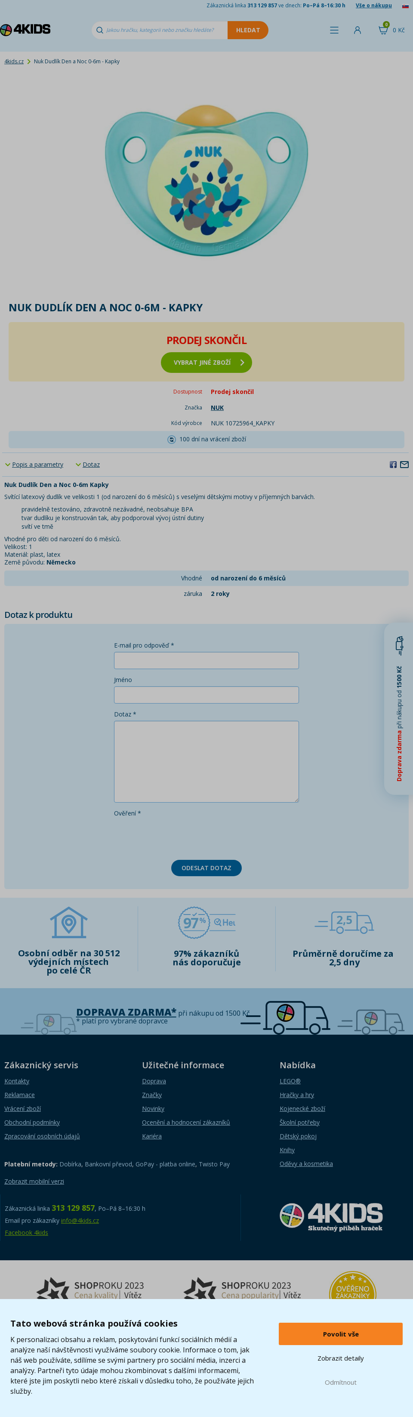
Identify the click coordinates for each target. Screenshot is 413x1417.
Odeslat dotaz (206, 868)
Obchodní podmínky (32, 1122)
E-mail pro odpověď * (144, 645)
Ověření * (127, 813)
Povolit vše (341, 1334)
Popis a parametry (37, 464)
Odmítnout (341, 1382)
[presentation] (179, 836)
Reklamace (19, 1095)
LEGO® (290, 1081)
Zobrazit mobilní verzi (34, 1181)
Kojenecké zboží (302, 1108)
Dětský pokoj (298, 1136)
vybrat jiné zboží (209, 362)
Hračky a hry (297, 1095)
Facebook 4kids (26, 1232)
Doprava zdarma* (126, 1012)
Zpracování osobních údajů (42, 1136)
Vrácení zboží (22, 1108)
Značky (152, 1095)
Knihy (287, 1150)
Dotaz (91, 464)
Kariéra (152, 1136)
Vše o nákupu (374, 5)
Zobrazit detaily (340, 1358)
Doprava (154, 1081)
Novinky (153, 1108)
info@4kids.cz (80, 1220)
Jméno (123, 680)
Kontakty (16, 1081)
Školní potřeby (300, 1122)
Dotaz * (125, 714)
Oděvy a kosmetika (306, 1164)
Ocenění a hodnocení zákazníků (186, 1122)
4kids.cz (14, 61)
